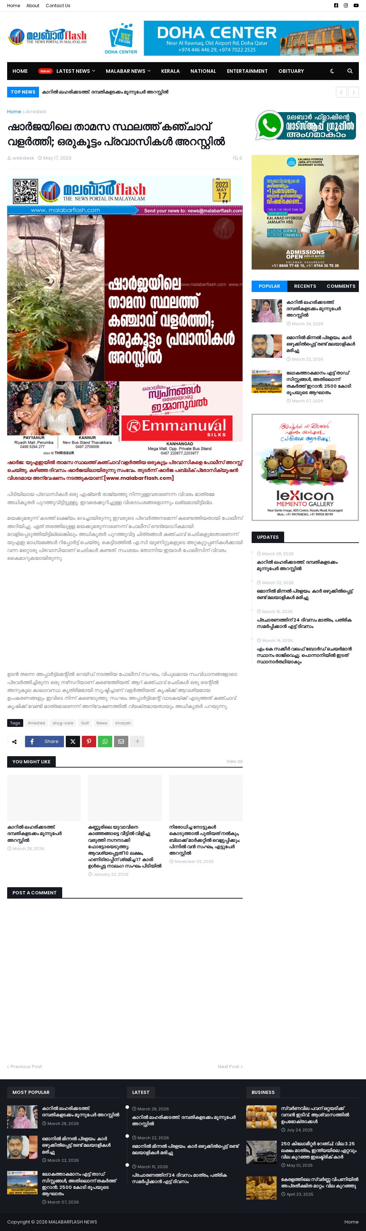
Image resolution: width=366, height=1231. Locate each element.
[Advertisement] (125, 612)
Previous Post (26, 1066)
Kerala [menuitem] (170, 71)
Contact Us (58, 5)
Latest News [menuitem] (73, 71)
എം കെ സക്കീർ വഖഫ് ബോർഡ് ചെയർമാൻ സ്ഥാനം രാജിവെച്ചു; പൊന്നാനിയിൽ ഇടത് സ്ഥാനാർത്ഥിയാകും (304, 655)
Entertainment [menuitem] (247, 71)
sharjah (123, 723)
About (32, 5)
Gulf (85, 723)
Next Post (228, 1066)
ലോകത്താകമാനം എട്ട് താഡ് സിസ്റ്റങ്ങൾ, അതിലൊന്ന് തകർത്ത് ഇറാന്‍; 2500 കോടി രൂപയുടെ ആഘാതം (318, 383)
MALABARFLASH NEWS (73, 1222)
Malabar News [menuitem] (125, 71)
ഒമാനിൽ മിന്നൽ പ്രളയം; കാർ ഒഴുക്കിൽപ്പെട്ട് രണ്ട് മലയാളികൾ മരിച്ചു (320, 344)
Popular (269, 286)
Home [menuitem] (20, 71)
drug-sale (63, 723)
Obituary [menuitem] (291, 71)
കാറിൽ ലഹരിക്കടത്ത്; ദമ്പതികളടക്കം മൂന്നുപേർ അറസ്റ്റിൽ (105, 92)
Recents (305, 286)
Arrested (36, 111)
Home (13, 5)
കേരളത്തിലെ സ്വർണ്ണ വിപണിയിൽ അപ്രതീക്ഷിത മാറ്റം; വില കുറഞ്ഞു (319, 1182)
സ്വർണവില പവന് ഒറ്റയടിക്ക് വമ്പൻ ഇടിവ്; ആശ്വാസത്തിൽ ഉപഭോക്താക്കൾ (315, 1115)
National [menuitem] (203, 71)
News (102, 723)
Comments (341, 286)
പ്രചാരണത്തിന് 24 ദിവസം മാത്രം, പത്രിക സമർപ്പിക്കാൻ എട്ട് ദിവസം (304, 623)
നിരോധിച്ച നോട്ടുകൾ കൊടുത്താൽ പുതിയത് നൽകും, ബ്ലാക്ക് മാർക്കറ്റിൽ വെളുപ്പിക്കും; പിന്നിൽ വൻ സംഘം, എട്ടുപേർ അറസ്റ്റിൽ (204, 840)
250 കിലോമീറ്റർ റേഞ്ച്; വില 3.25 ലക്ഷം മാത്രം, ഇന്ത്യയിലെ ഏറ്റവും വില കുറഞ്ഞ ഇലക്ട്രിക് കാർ (318, 1150)
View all (234, 761)
